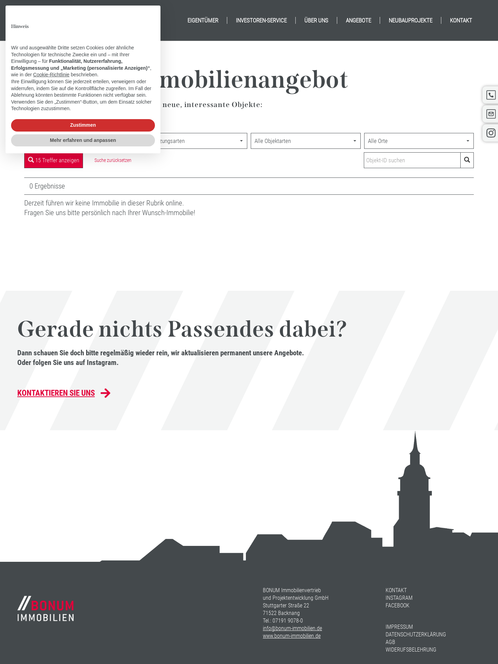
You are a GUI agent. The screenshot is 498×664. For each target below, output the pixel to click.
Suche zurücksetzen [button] (112, 160)
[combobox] (79, 141)
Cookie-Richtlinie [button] (51, 580)
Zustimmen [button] (83, 630)
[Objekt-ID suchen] (413, 160)
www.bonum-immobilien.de (292, 636)
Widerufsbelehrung (411, 649)
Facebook (397, 605)
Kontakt (396, 590)
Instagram (399, 598)
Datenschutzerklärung (416, 634)
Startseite (35, 124)
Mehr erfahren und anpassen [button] (83, 645)
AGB (390, 642)
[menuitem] (203, 20)
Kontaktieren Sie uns (56, 393)
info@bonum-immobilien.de (292, 628)
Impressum (399, 627)
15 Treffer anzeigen (53, 160)
